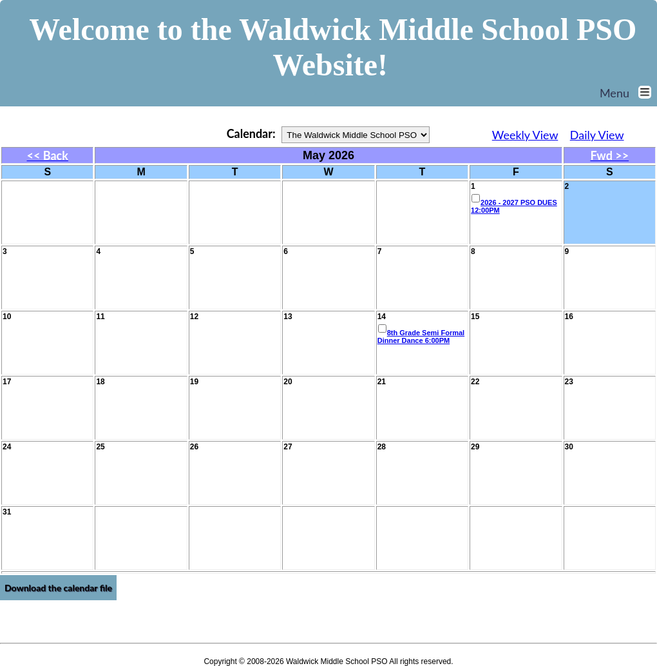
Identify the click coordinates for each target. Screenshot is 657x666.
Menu (628, 93)
